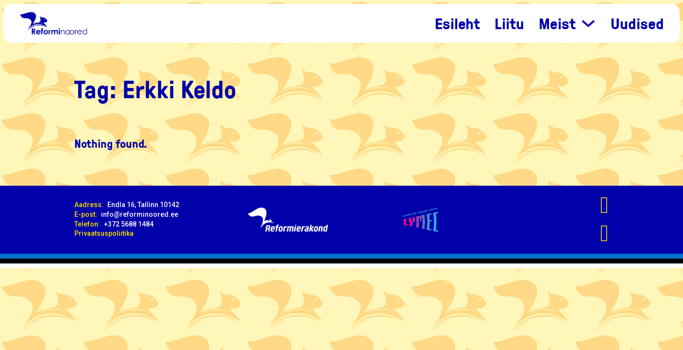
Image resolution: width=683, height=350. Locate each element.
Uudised (637, 23)
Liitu (509, 23)
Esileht (457, 23)
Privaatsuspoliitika (104, 233)
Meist (557, 23)
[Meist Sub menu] (588, 23)
